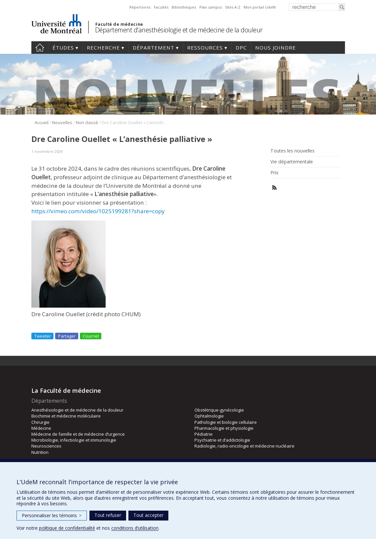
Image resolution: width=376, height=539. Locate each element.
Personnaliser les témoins (52, 515)
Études (63, 47)
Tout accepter (148, 515)
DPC (241, 47)
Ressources (205, 47)
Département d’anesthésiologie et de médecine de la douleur (179, 29)
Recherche (103, 47)
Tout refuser (107, 515)
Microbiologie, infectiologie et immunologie (73, 440)
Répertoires (140, 7)
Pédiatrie (203, 434)
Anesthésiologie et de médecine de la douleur (77, 410)
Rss (274, 188)
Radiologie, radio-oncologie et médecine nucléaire (244, 446)
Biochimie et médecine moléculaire (66, 416)
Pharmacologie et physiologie (224, 428)
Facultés (161, 7)
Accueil (39, 47)
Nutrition (40, 452)
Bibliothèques (184, 7)
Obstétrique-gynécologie (219, 410)
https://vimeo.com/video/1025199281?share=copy (98, 211)
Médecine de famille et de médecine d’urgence (78, 434)
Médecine (41, 428)
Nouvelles (62, 122)
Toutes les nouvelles (292, 150)
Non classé (87, 122)
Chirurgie (40, 422)
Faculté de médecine (119, 24)
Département (153, 47)
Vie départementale (291, 161)
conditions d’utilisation (134, 528)
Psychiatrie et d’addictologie (222, 440)
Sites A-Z (232, 7)
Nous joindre (275, 47)
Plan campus (210, 7)
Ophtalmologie (209, 416)
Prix (274, 172)
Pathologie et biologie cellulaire (225, 422)
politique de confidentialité (67, 528)
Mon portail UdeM (260, 7)
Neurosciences (46, 446)
